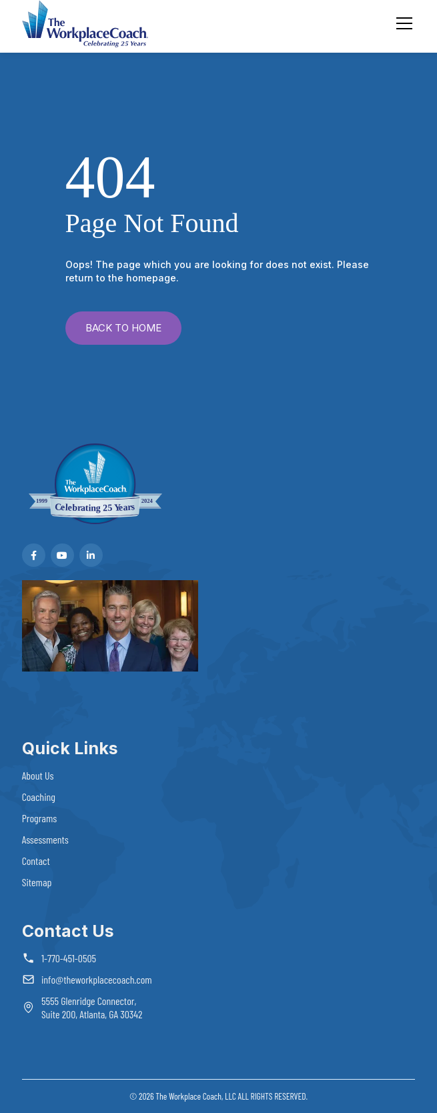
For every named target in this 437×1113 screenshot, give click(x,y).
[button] (401, 23)
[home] (85, 23)
